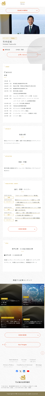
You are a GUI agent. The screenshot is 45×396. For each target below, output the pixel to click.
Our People (22, 345)
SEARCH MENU (22, 10)
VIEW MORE (22, 229)
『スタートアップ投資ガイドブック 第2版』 (26, 195)
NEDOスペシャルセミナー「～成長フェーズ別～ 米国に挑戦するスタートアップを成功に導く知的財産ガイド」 (27, 202)
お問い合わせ (22, 55)
